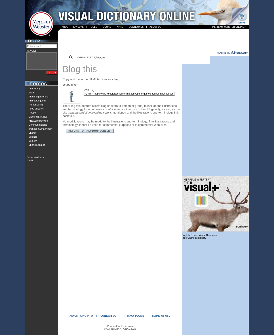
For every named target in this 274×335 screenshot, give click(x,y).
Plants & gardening (38, 96)
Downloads (136, 27)
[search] (136, 57)
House (32, 112)
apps (120, 27)
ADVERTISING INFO (81, 315)
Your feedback (35, 157)
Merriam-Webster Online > (229, 27)
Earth (31, 92)
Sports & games (37, 144)
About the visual (73, 27)
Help (30, 160)
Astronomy (34, 88)
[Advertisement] (153, 40)
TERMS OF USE (161, 315)
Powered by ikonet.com (120, 326)
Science (33, 136)
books (107, 27)
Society (33, 140)
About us (155, 27)
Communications (38, 124)
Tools (93, 27)
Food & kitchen (36, 108)
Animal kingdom (37, 100)
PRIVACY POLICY (134, 315)
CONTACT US (108, 315)
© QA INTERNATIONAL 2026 (120, 328)
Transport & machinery (40, 128)
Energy (32, 132)
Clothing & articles (38, 116)
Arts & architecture (38, 120)
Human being (36, 104)
